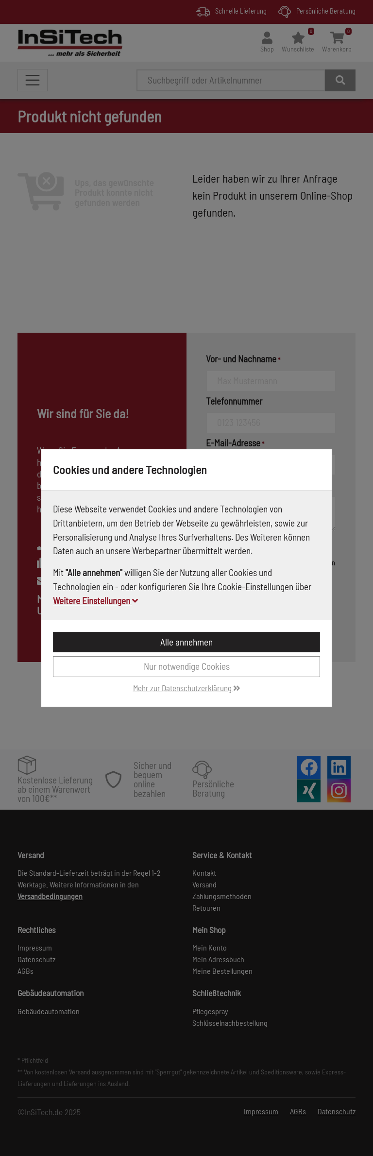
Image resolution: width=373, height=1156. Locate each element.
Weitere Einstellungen (95, 600)
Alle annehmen (186, 641)
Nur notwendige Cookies (187, 666)
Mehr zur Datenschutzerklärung (186, 688)
